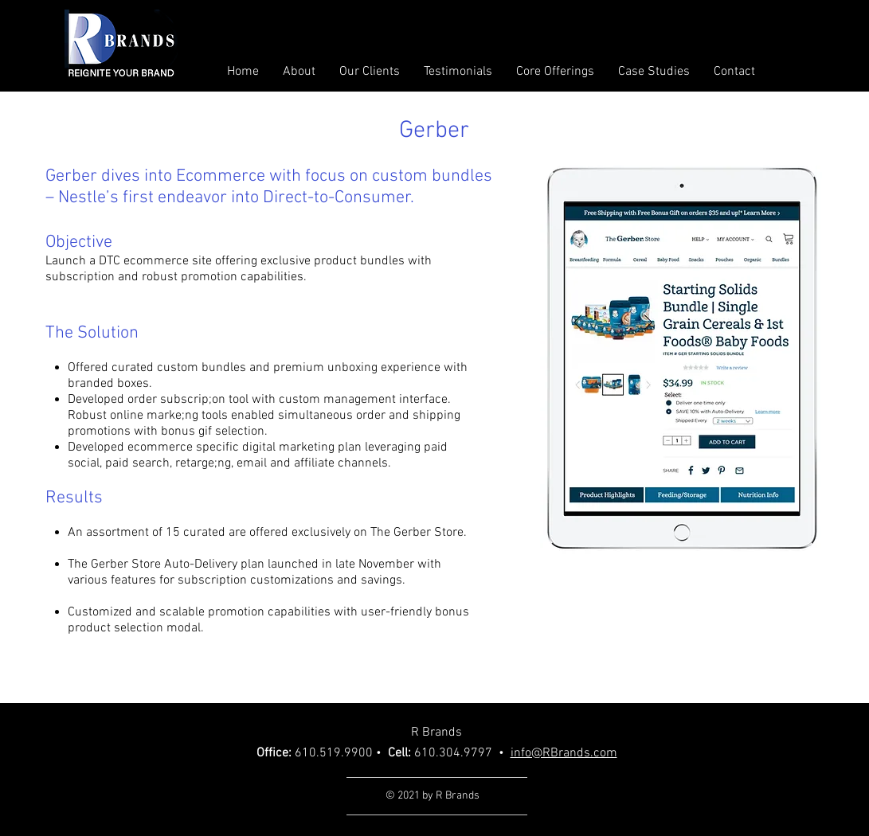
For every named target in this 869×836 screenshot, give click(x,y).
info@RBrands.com (564, 753)
